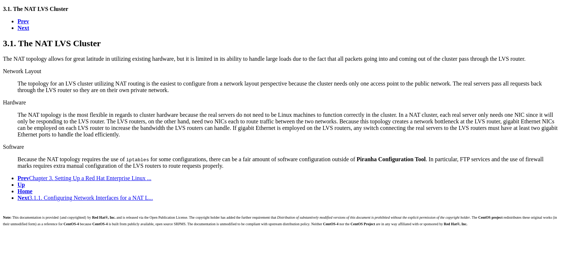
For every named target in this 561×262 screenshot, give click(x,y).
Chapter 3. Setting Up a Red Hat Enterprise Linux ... (84, 178)
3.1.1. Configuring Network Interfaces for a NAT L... (85, 198)
